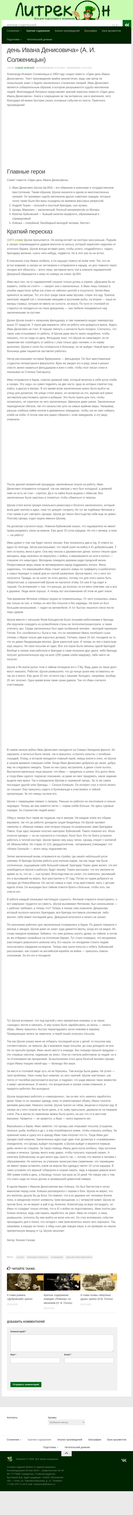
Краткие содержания (38, 30)
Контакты (12, 1441)
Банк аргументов (111, 30)
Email (67, 1378)
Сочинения (13, 30)
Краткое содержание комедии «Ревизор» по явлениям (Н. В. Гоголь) (58, 1322)
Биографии (90, 30)
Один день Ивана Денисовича (79, 1281)
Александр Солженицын (37, 1281)
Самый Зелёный (24, 91)
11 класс (20, 1281)
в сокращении (57, 1281)
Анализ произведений (67, 30)
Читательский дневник (39, 39)
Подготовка (13, 39)
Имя (13, 1378)
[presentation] (36, 1395)
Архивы (52, 1441)
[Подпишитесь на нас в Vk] (123, 1484)
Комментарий (18, 1355)
